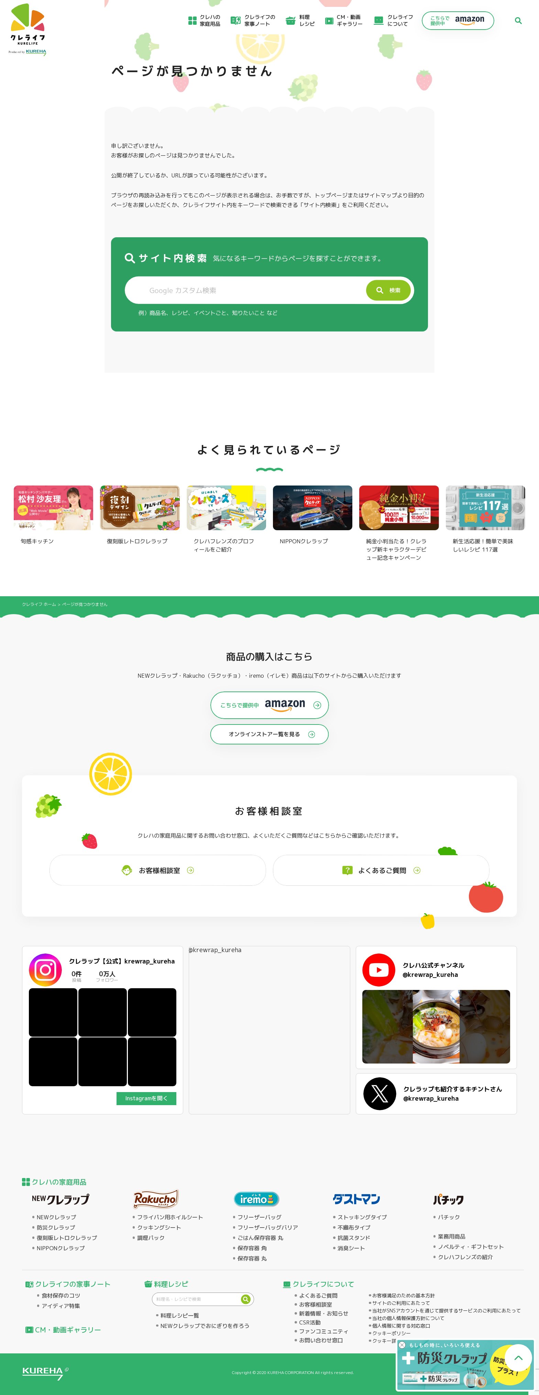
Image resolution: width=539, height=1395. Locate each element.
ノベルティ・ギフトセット (471, 1247)
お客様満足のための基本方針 (403, 1295)
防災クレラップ (56, 1227)
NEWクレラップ (56, 1217)
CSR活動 (310, 1322)
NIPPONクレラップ (61, 1248)
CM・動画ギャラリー (350, 20)
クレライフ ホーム (39, 604)
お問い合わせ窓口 (321, 1340)
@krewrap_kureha (215, 950)
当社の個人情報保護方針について (408, 1318)
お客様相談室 (315, 1304)
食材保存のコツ (61, 1295)
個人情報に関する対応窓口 (401, 1325)
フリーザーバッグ (260, 1217)
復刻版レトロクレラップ (67, 1238)
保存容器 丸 (252, 1258)
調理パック (151, 1238)
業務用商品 (451, 1236)
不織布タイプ (354, 1227)
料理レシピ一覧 (180, 1315)
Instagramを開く (146, 1098)
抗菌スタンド (354, 1238)
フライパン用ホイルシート (170, 1217)
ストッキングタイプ (362, 1217)
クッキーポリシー (391, 1333)
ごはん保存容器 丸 (260, 1238)
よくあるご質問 (318, 1295)
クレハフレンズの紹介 (465, 1257)
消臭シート (351, 1248)
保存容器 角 (252, 1248)
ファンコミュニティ (324, 1331)
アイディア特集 (61, 1306)
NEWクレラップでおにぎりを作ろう (205, 1326)
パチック (449, 1217)
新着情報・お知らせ (324, 1313)
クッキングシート (159, 1227)
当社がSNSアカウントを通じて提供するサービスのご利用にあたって (446, 1310)
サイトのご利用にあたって (401, 1303)
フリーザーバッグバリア (268, 1227)
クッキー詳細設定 (391, 1341)
